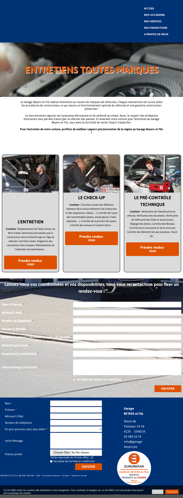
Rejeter (158, 491)
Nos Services (153, 21)
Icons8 (83, 475)
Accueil (149, 8)
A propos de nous (156, 34)
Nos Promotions (155, 27)
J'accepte (172, 491)
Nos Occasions (154, 14)
